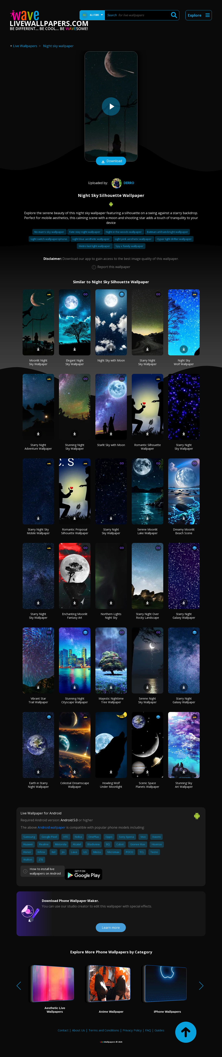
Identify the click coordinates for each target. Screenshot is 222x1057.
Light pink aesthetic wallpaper (133, 239)
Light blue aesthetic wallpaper (91, 239)
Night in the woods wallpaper (124, 232)
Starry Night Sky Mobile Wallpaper (38, 531)
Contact (63, 1030)
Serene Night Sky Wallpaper (147, 700)
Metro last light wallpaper (95, 246)
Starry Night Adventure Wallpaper (38, 446)
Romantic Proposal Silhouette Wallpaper (74, 531)
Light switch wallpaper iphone (49, 239)
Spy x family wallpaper (129, 246)
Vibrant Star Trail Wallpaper (38, 700)
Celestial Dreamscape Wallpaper (74, 785)
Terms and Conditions (103, 1030)
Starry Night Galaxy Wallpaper (184, 616)
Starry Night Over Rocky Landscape (147, 616)
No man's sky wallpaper (49, 232)
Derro (122, 183)
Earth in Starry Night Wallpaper (38, 785)
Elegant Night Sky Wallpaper (74, 362)
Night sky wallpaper (58, 46)
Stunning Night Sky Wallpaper (74, 446)
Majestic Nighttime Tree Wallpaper (111, 700)
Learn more (111, 927)
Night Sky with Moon (111, 360)
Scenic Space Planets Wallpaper (147, 785)
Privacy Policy (132, 1030)
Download (111, 161)
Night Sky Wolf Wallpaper (184, 362)
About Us (78, 1030)
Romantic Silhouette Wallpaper (147, 446)
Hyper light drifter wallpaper (174, 239)
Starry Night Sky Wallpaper (147, 362)
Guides (159, 1030)
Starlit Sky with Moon (111, 445)
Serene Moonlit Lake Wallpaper (147, 531)
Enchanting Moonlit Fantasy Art (74, 616)
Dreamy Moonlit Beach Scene (184, 531)
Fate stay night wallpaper (85, 232)
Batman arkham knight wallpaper (167, 232)
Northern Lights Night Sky (111, 616)
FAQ (148, 1030)
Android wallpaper (51, 827)
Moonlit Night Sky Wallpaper (38, 362)
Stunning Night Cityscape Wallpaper (74, 700)
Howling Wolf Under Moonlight (111, 785)
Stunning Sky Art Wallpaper (184, 785)
